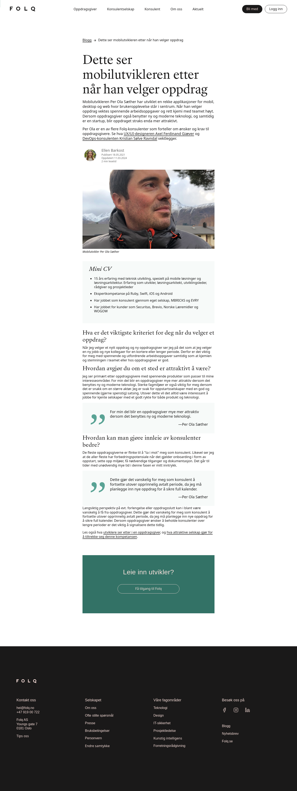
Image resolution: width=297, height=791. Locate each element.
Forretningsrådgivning (169, 746)
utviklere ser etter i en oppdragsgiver (131, 532)
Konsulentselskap (120, 9)
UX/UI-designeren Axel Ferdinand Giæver (159, 133)
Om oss (176, 9)
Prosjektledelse (164, 730)
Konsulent (152, 9)
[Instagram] (235, 710)
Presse (90, 723)
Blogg (87, 40)
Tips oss (22, 736)
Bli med (252, 9)
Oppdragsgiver (85, 9)
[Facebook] (224, 710)
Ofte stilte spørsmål (99, 715)
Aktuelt (197, 9)
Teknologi (160, 708)
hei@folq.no (25, 708)
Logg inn (276, 9)
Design (158, 715)
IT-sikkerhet (162, 723)
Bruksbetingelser (97, 730)
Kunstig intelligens (167, 738)
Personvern (93, 738)
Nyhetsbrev (230, 733)
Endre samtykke (97, 746)
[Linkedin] (247, 710)
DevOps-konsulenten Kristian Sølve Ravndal (119, 138)
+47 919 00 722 (28, 712)
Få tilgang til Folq (148, 588)
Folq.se (227, 741)
